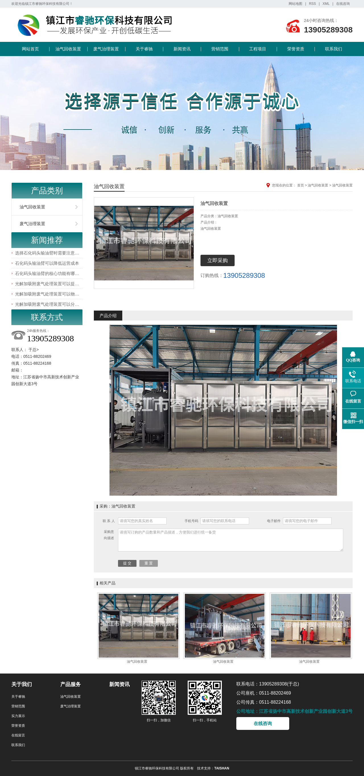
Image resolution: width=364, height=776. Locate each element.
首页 (300, 185)
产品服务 (70, 684)
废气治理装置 (106, 48)
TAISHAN (221, 768)
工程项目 (257, 48)
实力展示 (18, 716)
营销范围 (219, 48)
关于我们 (21, 684)
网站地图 (295, 4)
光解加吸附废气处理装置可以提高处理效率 (55, 283)
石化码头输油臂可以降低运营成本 (47, 263)
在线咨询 (343, 4)
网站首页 (30, 48)
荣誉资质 (295, 48)
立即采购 (217, 260)
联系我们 (333, 48)
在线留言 (18, 735)
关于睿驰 (144, 48)
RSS (312, 4)
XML (326, 4)
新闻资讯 (182, 48)
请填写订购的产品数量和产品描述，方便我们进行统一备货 (230, 540)
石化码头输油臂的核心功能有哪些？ (49, 273)
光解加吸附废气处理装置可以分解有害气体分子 (60, 304)
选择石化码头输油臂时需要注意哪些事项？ (55, 253)
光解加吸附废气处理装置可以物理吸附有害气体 (60, 293)
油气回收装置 (68, 48)
